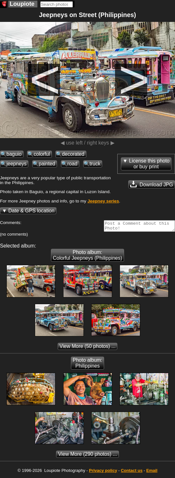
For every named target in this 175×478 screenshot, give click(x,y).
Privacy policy (103, 472)
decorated (73, 154)
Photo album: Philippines (87, 364)
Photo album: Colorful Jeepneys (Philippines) (87, 257)
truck (95, 163)
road (72, 163)
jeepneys (16, 163)
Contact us (131, 472)
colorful (42, 154)
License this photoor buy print (149, 163)
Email (152, 472)
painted (47, 163)
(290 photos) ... (87, 456)
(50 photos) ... (88, 348)
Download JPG (151, 184)
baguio (14, 154)
